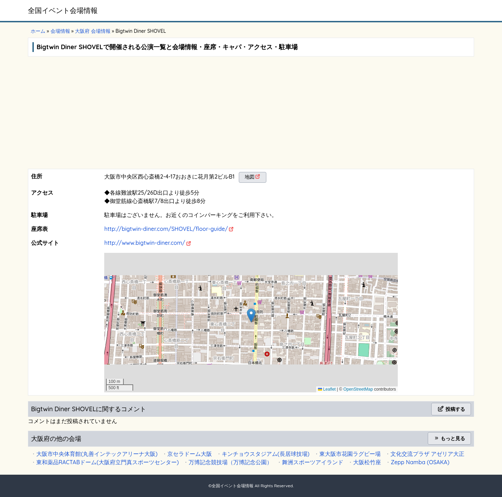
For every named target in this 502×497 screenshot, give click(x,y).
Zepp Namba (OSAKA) (420, 462)
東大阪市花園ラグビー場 (350, 453)
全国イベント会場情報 (63, 10)
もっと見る (449, 438)
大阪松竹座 (367, 462)
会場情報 (60, 31)
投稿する (451, 409)
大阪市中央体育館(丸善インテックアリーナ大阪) (97, 453)
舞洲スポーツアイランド (312, 462)
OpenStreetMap (358, 389)
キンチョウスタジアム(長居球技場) (266, 453)
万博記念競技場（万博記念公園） (230, 462)
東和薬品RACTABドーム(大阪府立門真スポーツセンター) (107, 462)
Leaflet (327, 389)
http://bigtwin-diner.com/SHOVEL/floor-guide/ (166, 228)
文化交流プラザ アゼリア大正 (427, 453)
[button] (251, 315)
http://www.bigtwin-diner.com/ (144, 242)
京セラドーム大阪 (189, 453)
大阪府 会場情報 (93, 31)
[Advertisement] (251, 116)
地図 (249, 177)
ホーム (38, 31)
